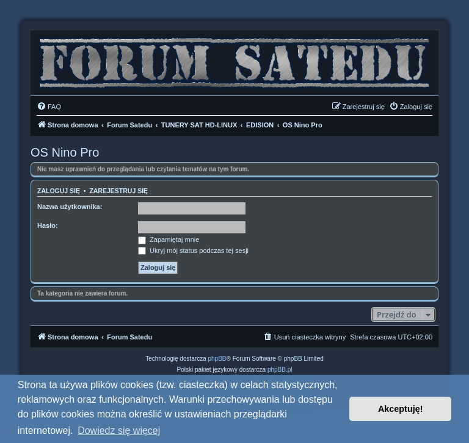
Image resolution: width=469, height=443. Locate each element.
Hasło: (47, 225)
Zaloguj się (58, 190)
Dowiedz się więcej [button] (119, 430)
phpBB (217, 358)
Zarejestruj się (118, 190)
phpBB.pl (280, 369)
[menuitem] (49, 106)
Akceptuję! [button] (400, 409)
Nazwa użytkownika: (69, 206)
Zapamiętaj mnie (168, 239)
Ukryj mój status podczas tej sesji (193, 250)
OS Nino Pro (65, 152)
